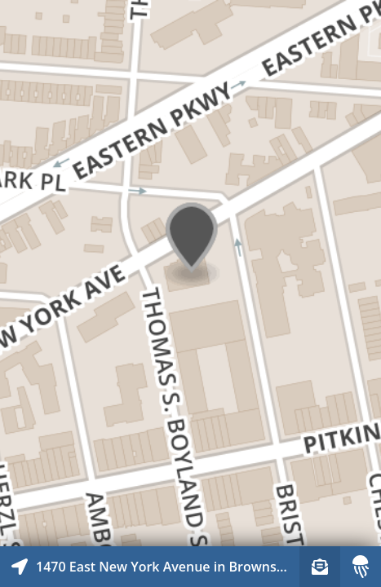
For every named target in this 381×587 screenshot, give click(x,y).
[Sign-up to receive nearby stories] (319, 566)
